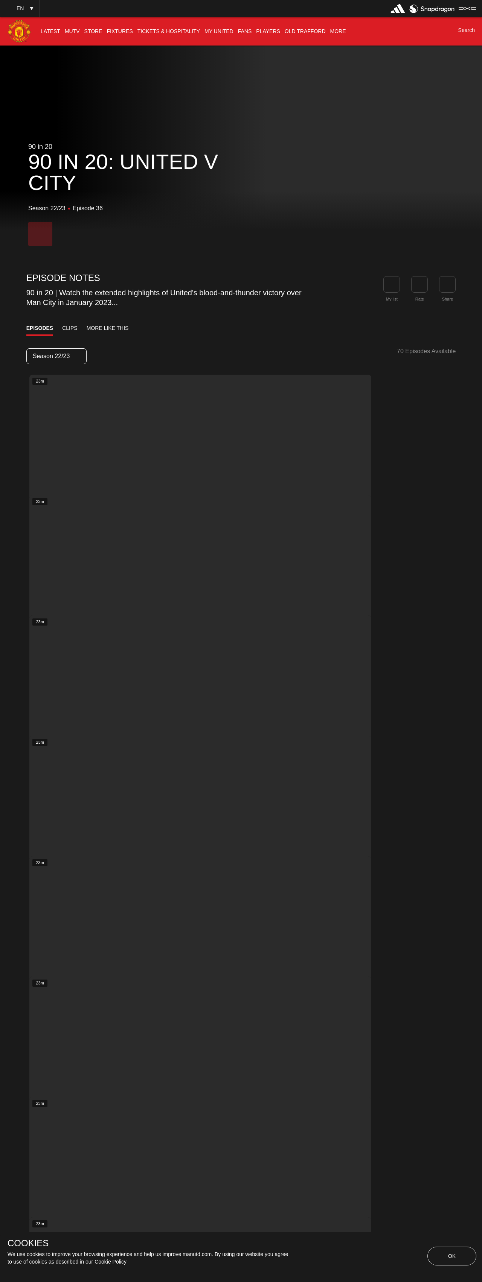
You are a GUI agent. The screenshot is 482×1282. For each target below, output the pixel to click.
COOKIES (28, 1243)
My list (392, 299)
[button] (19, 8)
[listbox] (56, 356)
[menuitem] (50, 31)
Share (447, 299)
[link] (447, 284)
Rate (419, 299)
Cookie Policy (111, 1262)
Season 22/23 (56, 356)
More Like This (108, 328)
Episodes (39, 328)
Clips (69, 328)
